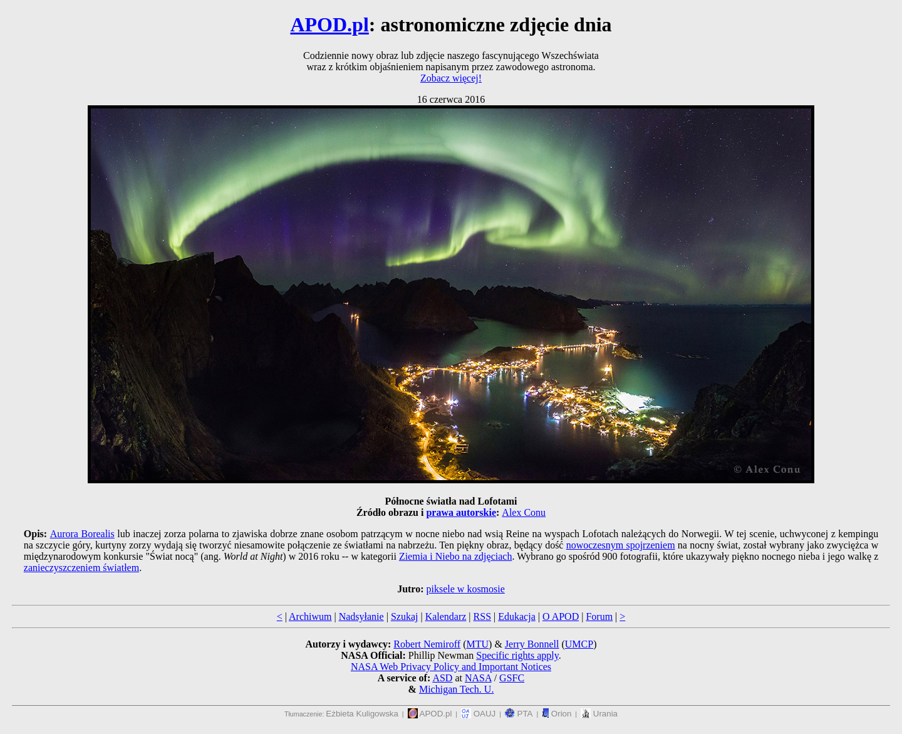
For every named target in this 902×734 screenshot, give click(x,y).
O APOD (560, 616)
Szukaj (404, 616)
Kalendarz (446, 616)
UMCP (579, 644)
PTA (519, 713)
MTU (477, 644)
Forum (599, 616)
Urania (599, 713)
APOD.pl (329, 24)
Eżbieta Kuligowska (362, 713)
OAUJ (478, 713)
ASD (442, 678)
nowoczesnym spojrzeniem (620, 545)
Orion (556, 713)
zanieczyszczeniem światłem (81, 567)
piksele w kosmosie (466, 589)
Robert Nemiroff (426, 644)
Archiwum (310, 616)
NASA (478, 678)
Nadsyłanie (361, 616)
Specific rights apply (517, 655)
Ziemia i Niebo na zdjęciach (455, 556)
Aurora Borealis (82, 533)
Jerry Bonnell (532, 644)
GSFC (511, 678)
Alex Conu (524, 512)
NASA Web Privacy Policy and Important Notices (451, 666)
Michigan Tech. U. (456, 689)
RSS (482, 616)
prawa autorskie (461, 512)
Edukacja (517, 616)
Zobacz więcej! (451, 78)
